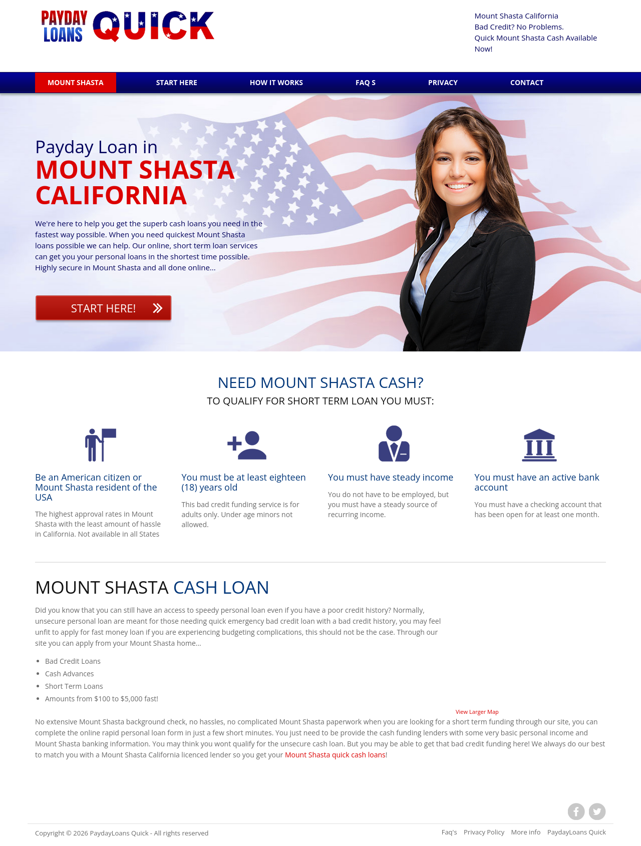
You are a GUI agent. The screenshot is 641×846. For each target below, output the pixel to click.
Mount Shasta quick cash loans (335, 754)
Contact (526, 82)
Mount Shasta (76, 82)
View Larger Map (477, 711)
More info (526, 831)
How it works (276, 82)
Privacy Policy (484, 831)
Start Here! (103, 307)
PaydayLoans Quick (119, 832)
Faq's (449, 831)
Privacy (443, 82)
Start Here (176, 82)
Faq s (366, 82)
